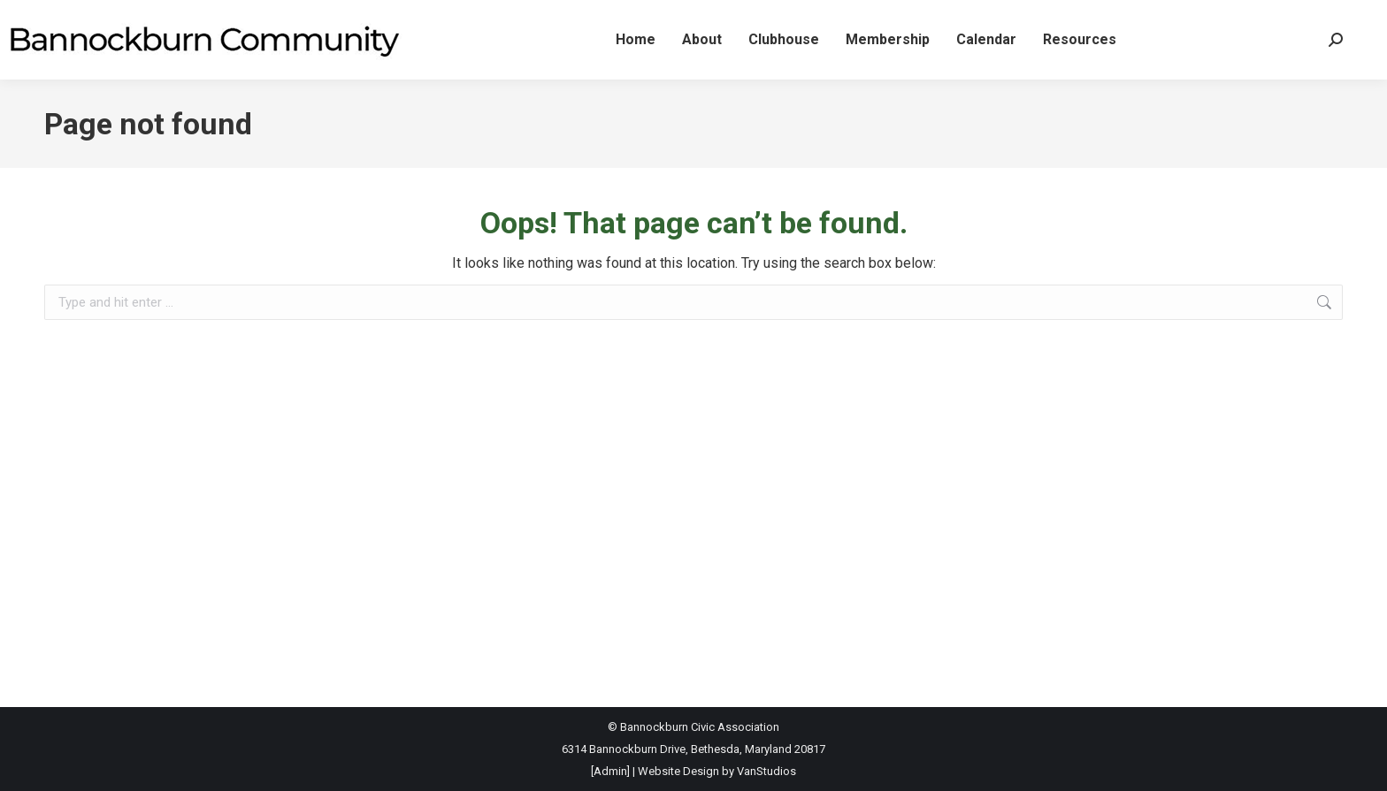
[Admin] (610, 771)
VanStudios (766, 771)
